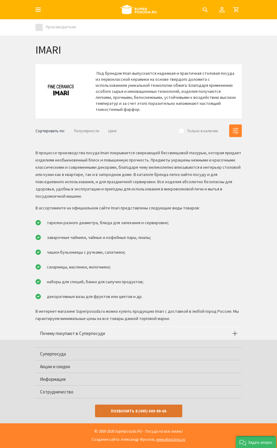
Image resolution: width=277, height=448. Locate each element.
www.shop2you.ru (170, 439)
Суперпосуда (53, 354)
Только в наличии (202, 130)
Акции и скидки (55, 366)
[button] (256, 442)
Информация (53, 379)
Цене (112, 130)
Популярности (86, 130)
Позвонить (138, 411)
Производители (61, 27)
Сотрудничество (56, 392)
